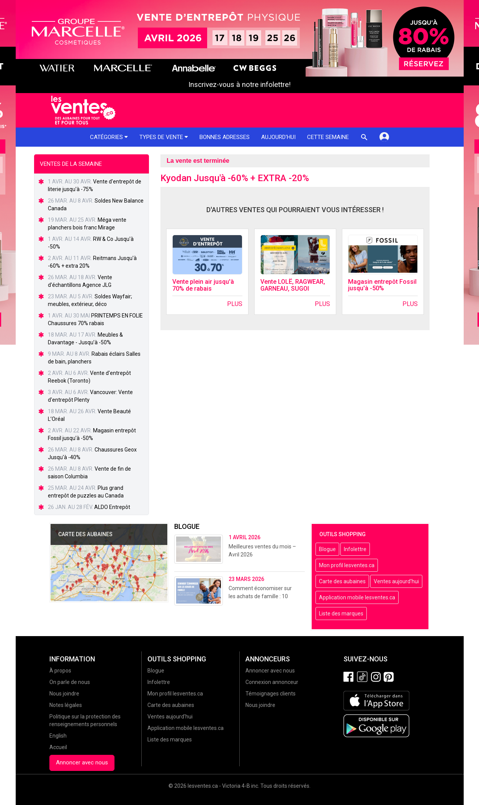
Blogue (327, 549)
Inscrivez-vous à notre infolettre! (239, 84)
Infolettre (355, 549)
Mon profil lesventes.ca (346, 565)
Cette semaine (328, 137)
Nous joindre (64, 693)
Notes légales (65, 705)
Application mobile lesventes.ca (357, 597)
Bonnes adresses (224, 137)
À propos (60, 671)
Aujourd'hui (278, 137)
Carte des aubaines (342, 581)
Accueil (58, 747)
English (58, 736)
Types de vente (163, 137)
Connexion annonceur (271, 682)
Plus (234, 304)
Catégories (109, 137)
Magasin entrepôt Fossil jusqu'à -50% (382, 285)
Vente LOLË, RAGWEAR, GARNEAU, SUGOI (292, 285)
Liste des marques (341, 613)
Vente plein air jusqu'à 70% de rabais (203, 285)
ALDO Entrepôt (112, 507)
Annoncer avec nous (82, 762)
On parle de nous (69, 682)
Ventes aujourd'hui (396, 581)
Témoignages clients (270, 693)
